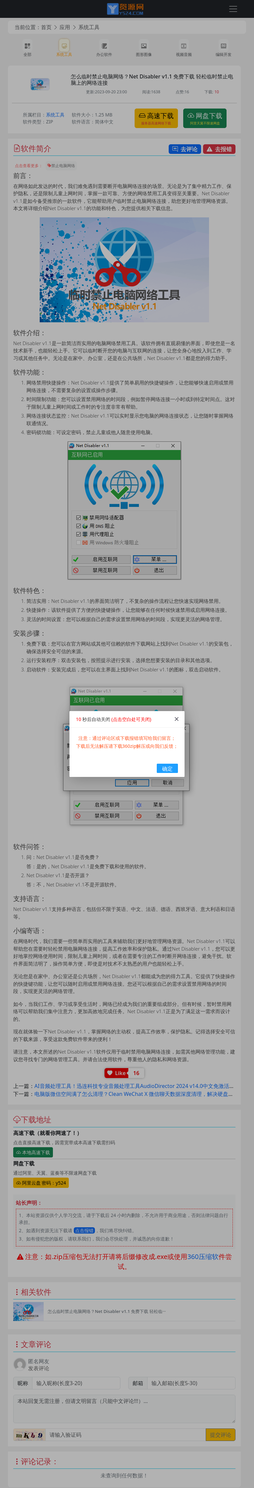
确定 (167, 768)
